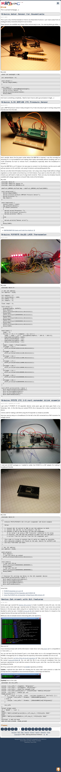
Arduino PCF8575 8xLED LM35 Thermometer (24, 241)
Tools (48, 761)
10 (33, 757)
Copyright (17, 763)
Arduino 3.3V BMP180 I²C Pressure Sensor (25, 104)
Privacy (32, 761)
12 (39, 757)
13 (43, 757)
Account (14, 761)
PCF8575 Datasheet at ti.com (12, 615)
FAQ (19, 761)
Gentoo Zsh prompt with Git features (22, 624)
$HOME (27, 691)
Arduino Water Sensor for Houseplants (23, 14)
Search (37, 761)
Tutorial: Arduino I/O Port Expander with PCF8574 (18, 617)
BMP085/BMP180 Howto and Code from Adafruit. (18, 237)
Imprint (27, 761)
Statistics (43, 761)
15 (50, 757)
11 (36, 757)
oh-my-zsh (26, 635)
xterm (45, 673)
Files (22, 761)
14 (46, 757)
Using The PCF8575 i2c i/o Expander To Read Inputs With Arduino (23, 619)
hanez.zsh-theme (13, 685)
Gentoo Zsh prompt (25, 629)
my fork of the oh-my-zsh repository (24, 683)
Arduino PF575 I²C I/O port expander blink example (31, 418)
